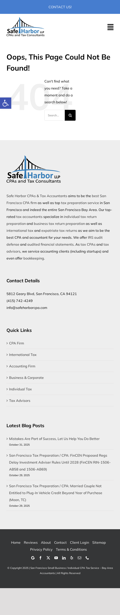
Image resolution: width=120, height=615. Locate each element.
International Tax (23, 354)
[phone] (87, 558)
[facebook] (40, 558)
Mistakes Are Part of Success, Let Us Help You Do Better (54, 439)
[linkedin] (64, 558)
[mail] (79, 558)
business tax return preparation (59, 223)
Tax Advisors (19, 400)
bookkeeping (33, 258)
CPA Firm (16, 343)
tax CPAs (88, 244)
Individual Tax (20, 389)
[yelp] (71, 558)
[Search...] (54, 115)
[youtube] (56, 558)
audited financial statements (50, 244)
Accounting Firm (22, 366)
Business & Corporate (26, 377)
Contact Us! (60, 7)
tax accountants (29, 216)
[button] (5, 103)
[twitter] (48, 558)
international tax (19, 230)
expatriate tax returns (59, 230)
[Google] (32, 558)
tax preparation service (80, 203)
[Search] (70, 115)
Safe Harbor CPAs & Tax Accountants (36, 196)
